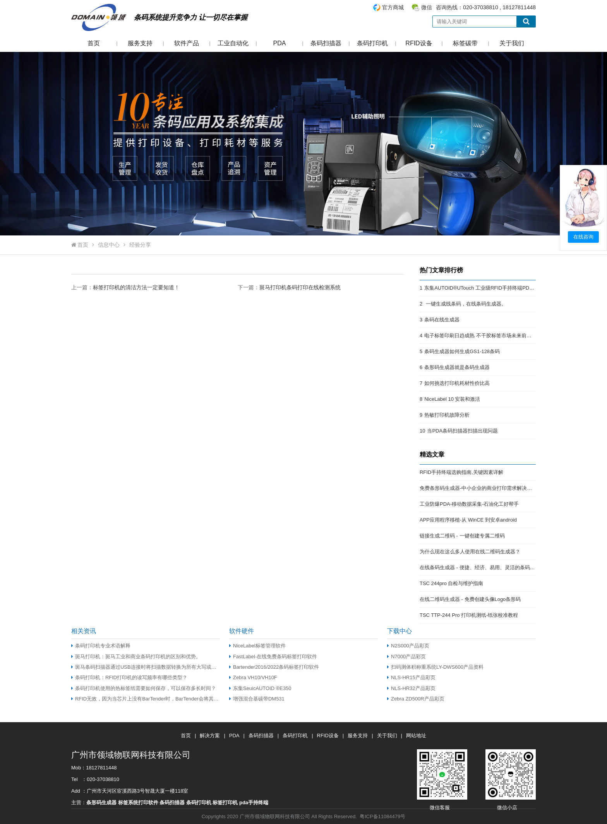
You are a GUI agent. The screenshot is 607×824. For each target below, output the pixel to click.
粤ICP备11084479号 (382, 816)
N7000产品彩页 (406, 656)
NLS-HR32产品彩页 (411, 688)
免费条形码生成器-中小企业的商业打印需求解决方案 (478, 488)
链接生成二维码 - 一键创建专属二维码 (462, 536)
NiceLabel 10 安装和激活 (452, 399)
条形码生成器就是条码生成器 (457, 367)
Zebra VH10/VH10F (253, 677)
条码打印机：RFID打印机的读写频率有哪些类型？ (129, 677)
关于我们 (511, 43)
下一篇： (289, 287)
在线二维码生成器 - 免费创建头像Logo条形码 (470, 599)
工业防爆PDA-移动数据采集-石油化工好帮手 (469, 504)
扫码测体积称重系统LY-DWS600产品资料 (435, 667)
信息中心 (109, 245)
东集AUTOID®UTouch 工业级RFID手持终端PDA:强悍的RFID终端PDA (502, 288)
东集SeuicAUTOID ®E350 (260, 688)
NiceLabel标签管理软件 (257, 646)
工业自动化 (233, 43)
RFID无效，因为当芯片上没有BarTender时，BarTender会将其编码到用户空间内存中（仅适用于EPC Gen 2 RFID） (145, 699)
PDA (279, 43)
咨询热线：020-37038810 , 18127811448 (454, 7)
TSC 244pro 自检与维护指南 (451, 583)
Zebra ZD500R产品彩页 (415, 699)
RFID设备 (418, 43)
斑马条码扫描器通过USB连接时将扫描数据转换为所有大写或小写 (145, 667)
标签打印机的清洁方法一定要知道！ (136, 287)
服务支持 (140, 43)
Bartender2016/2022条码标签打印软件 (274, 667)
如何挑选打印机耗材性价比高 (457, 383)
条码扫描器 (325, 43)
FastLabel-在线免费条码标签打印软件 (273, 656)
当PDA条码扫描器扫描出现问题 (462, 431)
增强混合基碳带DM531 (257, 699)
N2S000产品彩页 (408, 646)
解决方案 (210, 735)
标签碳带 (465, 43)
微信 (426, 7)
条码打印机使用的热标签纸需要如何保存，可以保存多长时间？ (143, 688)
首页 (93, 43)
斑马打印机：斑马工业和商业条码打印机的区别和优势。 (136, 656)
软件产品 (186, 43)
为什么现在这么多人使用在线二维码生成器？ (470, 551)
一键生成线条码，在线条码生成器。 (465, 304)
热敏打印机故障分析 (447, 415)
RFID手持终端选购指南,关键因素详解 (461, 472)
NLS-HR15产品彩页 (411, 677)
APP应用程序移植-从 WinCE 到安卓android (468, 520)
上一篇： (125, 287)
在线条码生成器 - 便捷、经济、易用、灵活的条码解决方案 (485, 567)
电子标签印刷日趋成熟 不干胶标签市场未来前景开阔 (483, 335)
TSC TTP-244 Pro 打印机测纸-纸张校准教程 (469, 615)
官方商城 (393, 7)
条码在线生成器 (442, 320)
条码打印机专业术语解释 (100, 646)
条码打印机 (372, 43)
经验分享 (140, 245)
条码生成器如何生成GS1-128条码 (462, 351)
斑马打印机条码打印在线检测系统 (300, 287)
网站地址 (416, 735)
